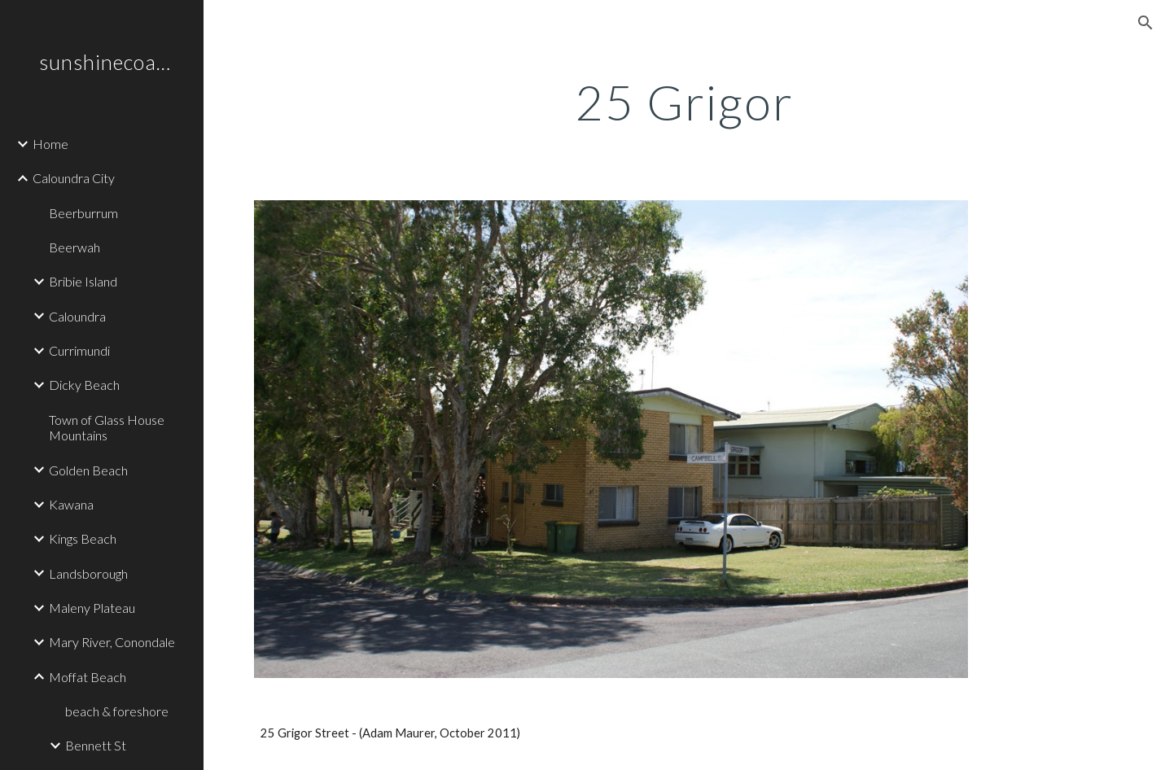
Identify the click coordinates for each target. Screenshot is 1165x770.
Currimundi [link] (79, 350)
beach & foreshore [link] (117, 711)
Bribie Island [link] (83, 281)
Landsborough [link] (88, 573)
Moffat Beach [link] (87, 677)
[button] (1145, 22)
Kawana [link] (71, 504)
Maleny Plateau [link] (92, 607)
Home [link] (50, 143)
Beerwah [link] (74, 247)
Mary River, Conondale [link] (112, 642)
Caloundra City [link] (74, 178)
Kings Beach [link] (82, 538)
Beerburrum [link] (83, 213)
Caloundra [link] (77, 316)
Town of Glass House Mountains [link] (106, 427)
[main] (684, 101)
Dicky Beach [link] (84, 384)
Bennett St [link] (95, 745)
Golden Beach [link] (88, 470)
